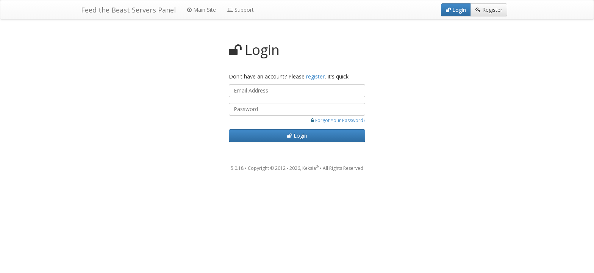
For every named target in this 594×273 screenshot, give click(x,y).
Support (240, 9)
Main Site (201, 9)
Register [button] (488, 9)
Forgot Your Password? (340, 120)
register (315, 76)
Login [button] (456, 9)
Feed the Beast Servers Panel (128, 9)
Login (297, 135)
